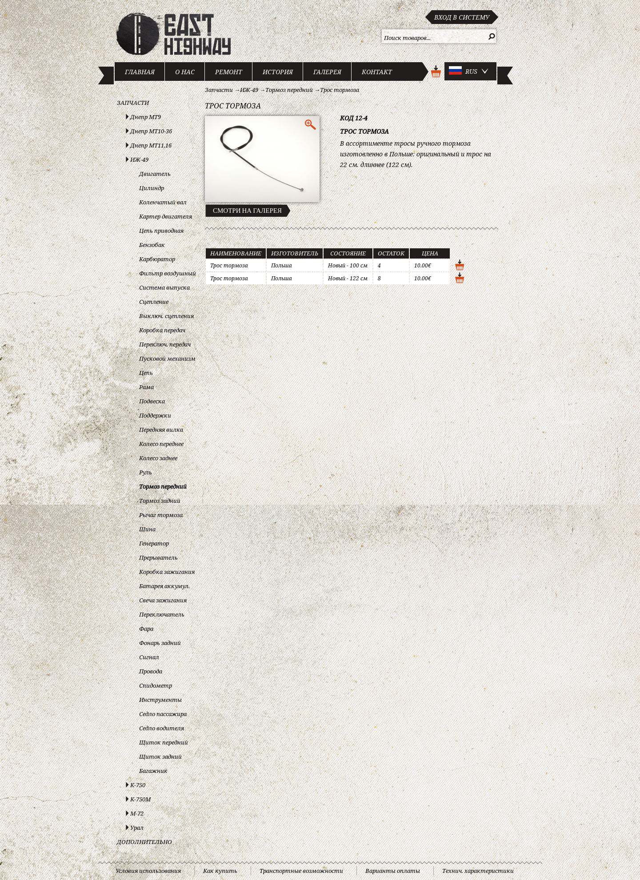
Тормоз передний (163, 486)
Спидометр (155, 685)
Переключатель (161, 614)
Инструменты (160, 700)
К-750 (137, 785)
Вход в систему (461, 17)
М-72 (137, 813)
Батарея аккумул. (164, 586)
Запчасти (133, 103)
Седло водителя (161, 728)
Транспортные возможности (301, 871)
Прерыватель (158, 557)
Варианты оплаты (392, 871)
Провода (150, 671)
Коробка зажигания (167, 572)
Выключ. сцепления (166, 316)
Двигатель (155, 174)
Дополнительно (144, 842)
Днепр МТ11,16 (151, 145)
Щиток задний (160, 757)
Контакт (377, 72)
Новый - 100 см (348, 265)
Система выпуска (164, 287)
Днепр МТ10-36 (151, 131)
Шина (147, 529)
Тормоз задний (159, 501)
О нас (185, 72)
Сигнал (149, 657)
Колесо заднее (158, 458)
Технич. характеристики (478, 871)
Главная (140, 72)
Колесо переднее (161, 444)
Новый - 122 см (348, 278)
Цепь (146, 373)
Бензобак (152, 245)
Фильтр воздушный (167, 273)
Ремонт (228, 72)
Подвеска (152, 401)
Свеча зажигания (163, 600)
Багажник (153, 771)
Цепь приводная (161, 231)
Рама (146, 387)
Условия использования (148, 871)
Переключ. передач (165, 344)
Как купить (220, 871)
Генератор (154, 543)
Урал (137, 828)
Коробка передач (162, 330)
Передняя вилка (161, 430)
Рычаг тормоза (161, 515)
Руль (145, 472)
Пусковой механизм (167, 358)
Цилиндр (151, 188)
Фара (146, 629)
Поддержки (155, 415)
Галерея (327, 72)
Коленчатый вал (163, 202)
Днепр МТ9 (145, 117)
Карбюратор (157, 259)
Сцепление (153, 302)
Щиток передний (163, 742)
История (278, 72)
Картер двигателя (165, 216)
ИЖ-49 (139, 159)
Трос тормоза (339, 90)
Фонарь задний (160, 643)
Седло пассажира (163, 714)
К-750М (140, 799)
